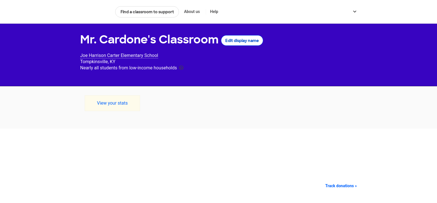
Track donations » (341, 186)
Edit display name (242, 40)
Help (214, 11)
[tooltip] (181, 67)
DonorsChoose (95, 12)
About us (192, 11)
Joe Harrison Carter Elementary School (119, 55)
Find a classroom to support (147, 11)
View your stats (112, 103)
